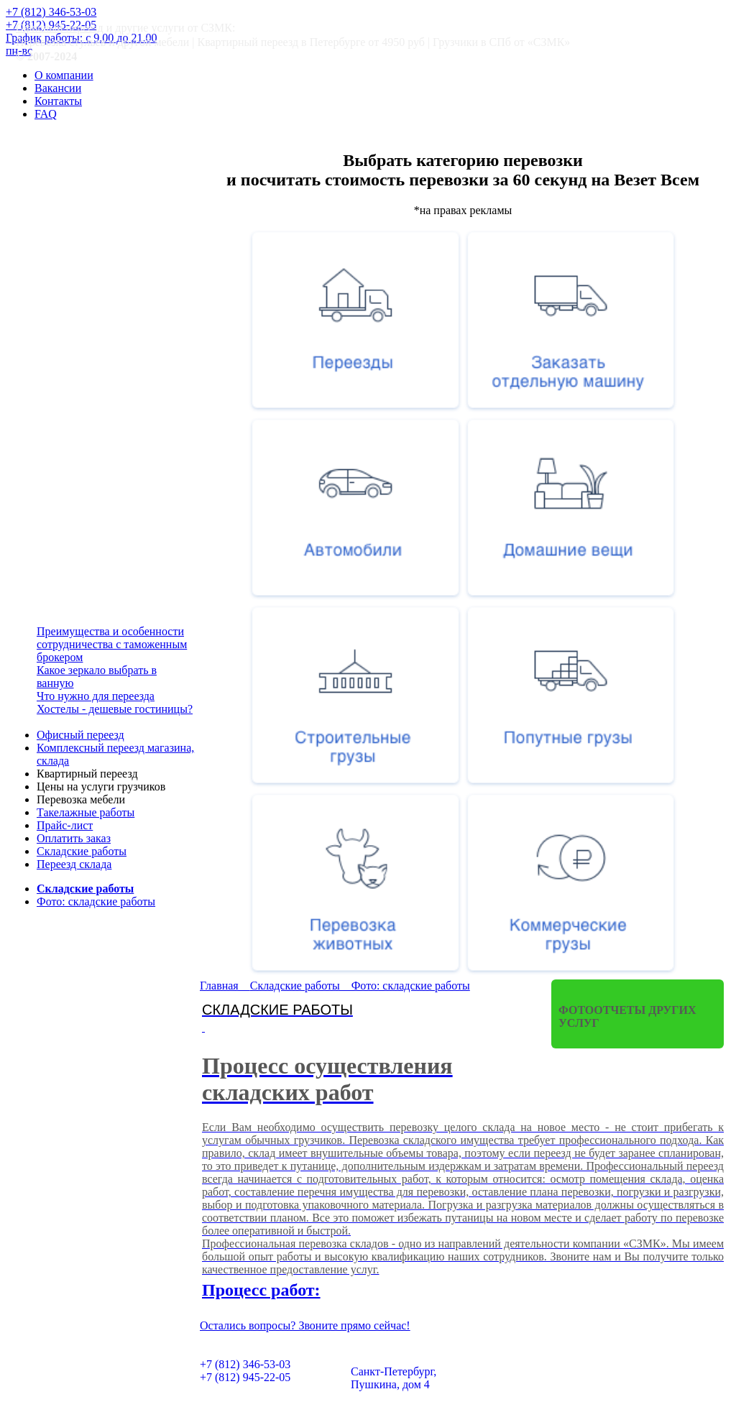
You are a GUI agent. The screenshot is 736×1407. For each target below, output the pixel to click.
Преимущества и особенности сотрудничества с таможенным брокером (112, 644)
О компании (63, 75)
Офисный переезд (60, 28)
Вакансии (57, 88)
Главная (225, 985)
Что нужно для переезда (96, 696)
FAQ (45, 114)
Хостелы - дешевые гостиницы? (115, 709)
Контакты (58, 101)
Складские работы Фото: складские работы (360, 985)
